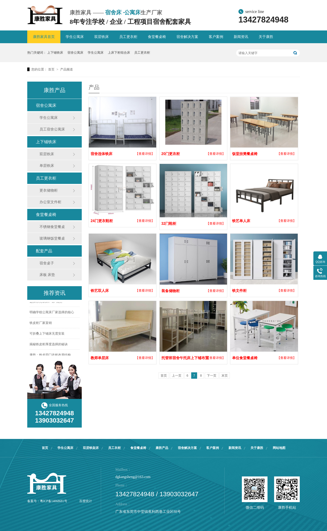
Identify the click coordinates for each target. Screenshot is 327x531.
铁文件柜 (239, 291)
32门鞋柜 (168, 223)
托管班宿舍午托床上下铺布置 (185, 358)
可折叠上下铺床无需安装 (47, 334)
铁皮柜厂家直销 (41, 323)
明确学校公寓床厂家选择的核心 (52, 312)
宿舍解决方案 (187, 37)
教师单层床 (100, 358)
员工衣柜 (114, 448)
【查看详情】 (144, 153)
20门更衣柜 (170, 154)
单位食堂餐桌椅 (245, 358)
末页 (224, 375)
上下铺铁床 (55, 52)
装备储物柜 (170, 291)
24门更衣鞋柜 (102, 221)
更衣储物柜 (49, 190)
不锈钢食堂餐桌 (52, 227)
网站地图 (279, 448)
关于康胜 (266, 37)
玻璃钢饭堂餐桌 (52, 238)
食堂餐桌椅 (157, 37)
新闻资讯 (241, 37)
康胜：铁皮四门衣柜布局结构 (50, 355)
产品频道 (66, 69)
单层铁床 (47, 166)
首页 (51, 69)
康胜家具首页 (44, 37)
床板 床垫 (47, 275)
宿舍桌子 (47, 263)
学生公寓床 (75, 37)
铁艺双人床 (100, 291)
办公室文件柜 (50, 202)
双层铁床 (101, 37)
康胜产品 (162, 448)
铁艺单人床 (241, 221)
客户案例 (216, 37)
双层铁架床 (91, 448)
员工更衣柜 (128, 37)
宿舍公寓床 (75, 52)
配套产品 (44, 251)
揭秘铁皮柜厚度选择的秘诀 (49, 344)
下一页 (211, 375)
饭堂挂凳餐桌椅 (245, 154)
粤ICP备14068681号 (53, 501)
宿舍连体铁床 (101, 154)
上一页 (176, 375)
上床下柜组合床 (119, 52)
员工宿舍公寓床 (52, 129)
